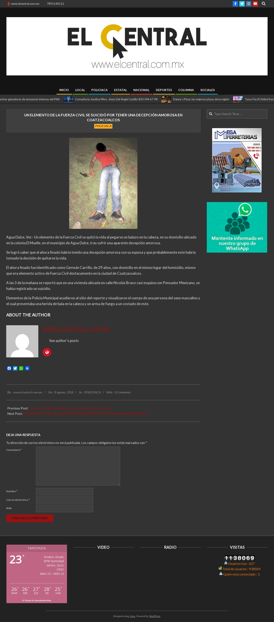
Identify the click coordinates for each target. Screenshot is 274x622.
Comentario (14, 449)
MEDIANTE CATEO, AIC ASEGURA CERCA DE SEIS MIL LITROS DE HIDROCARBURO (85, 413)
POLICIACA (103, 126)
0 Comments (123, 392)
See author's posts (64, 340)
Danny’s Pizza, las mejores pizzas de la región (204, 99)
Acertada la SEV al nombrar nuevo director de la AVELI (69, 408)
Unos (132, 616)
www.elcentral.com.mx (76, 328)
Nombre (11, 491)
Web (9, 508)
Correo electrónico (18, 499)
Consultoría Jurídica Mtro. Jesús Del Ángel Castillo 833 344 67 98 (119, 99)
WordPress (154, 616)
